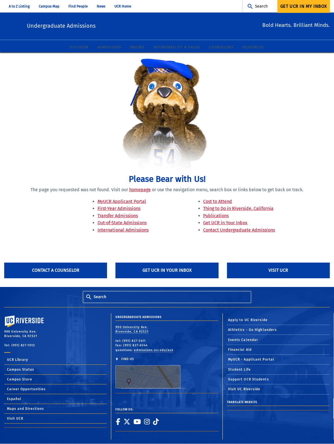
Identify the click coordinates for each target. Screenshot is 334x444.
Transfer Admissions (118, 216)
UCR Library (17, 360)
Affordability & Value (177, 48)
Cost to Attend (217, 201)
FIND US (150, 373)
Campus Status (20, 370)
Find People (78, 6)
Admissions (109, 48)
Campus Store (19, 380)
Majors (137, 48)
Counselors (221, 48)
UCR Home (122, 6)
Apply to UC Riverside (248, 320)
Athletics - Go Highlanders (252, 330)
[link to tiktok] (155, 421)
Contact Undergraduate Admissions (239, 230)
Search (261, 6)
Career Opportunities (26, 389)
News (101, 6)
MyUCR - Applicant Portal (251, 360)
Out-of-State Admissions (122, 223)
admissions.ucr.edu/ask (153, 350)
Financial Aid (240, 350)
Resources (253, 48)
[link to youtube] (137, 421)
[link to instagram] (146, 421)
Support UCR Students (248, 380)
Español (14, 399)
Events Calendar (243, 340)
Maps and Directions (25, 409)
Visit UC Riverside (244, 389)
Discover (79, 48)
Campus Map (49, 6)
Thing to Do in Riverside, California (238, 208)
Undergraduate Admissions (91, 25)
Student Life (239, 370)
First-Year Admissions (119, 208)
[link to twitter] (127, 421)
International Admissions (123, 230)
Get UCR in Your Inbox (225, 223)
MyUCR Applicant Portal (122, 201)
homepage (140, 190)
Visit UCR (278, 270)
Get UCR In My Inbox (303, 6)
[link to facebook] (117, 421)
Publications (216, 216)
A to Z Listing (19, 6)
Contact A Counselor (55, 270)
